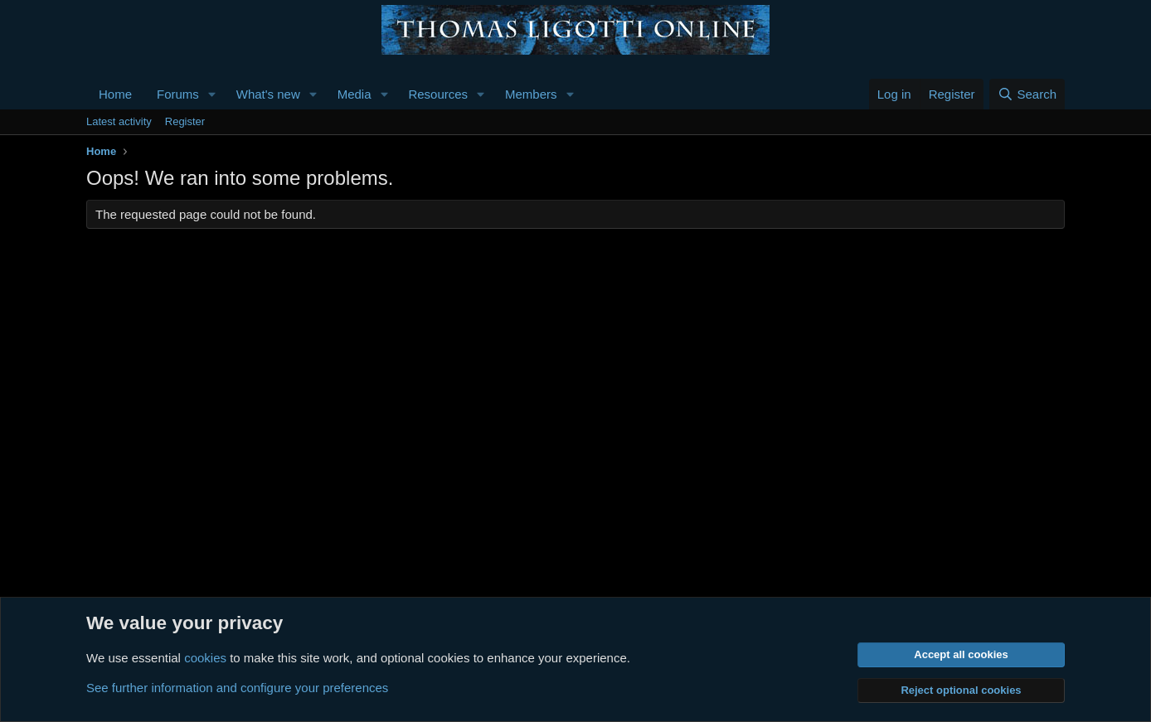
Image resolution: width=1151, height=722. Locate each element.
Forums (178, 94)
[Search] (1027, 94)
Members (531, 94)
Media (355, 94)
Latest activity (119, 121)
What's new (268, 94)
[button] (212, 94)
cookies (205, 658)
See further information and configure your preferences (237, 688)
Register (185, 121)
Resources (438, 94)
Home (115, 94)
